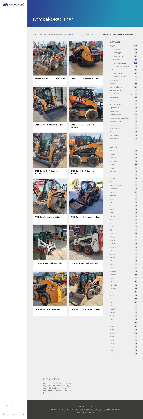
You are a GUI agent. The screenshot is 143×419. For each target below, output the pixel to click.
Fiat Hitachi (123, 247)
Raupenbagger (125, 56)
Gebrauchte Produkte (44, 34)
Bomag (123, 333)
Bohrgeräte (123, 132)
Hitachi (123, 151)
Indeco (123, 278)
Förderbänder (123, 97)
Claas (123, 319)
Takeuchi (123, 158)
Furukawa (123, 271)
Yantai (123, 281)
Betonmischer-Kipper (123, 104)
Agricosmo (123, 189)
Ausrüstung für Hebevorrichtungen (123, 94)
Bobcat (123, 347)
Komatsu (123, 244)
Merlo (123, 326)
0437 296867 (75, 409)
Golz (123, 206)
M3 (123, 261)
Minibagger (125, 49)
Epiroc (123, 268)
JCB (123, 230)
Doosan (123, 340)
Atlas (123, 226)
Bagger (123, 46)
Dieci (123, 220)
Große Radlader (125, 73)
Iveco (123, 306)
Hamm (123, 330)
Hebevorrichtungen (123, 87)
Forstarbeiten (123, 111)
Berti (123, 175)
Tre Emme (123, 178)
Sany (123, 354)
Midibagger (125, 52)
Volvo (123, 250)
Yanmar (123, 192)
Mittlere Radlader (125, 77)
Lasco (123, 213)
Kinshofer (123, 288)
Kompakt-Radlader (125, 63)
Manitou (123, 323)
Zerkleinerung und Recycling (123, 118)
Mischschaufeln (123, 125)
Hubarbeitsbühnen (123, 90)
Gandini (123, 254)
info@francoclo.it (97, 409)
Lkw (123, 101)
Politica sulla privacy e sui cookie (85, 412)
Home (34, 34)
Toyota (123, 316)
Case (123, 233)
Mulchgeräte (123, 135)
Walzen (123, 83)
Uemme (123, 257)
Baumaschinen (123, 139)
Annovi (123, 199)
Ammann (123, 240)
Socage (123, 312)
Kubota (123, 154)
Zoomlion (123, 164)
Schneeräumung (123, 128)
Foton (123, 168)
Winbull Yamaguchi (123, 185)
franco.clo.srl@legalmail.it (113, 409)
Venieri (123, 343)
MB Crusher (123, 285)
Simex (123, 295)
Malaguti (123, 209)
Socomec (123, 275)
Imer (123, 350)
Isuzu (123, 302)
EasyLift (123, 309)
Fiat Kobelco (123, 161)
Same (123, 223)
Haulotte (123, 195)
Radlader (123, 70)
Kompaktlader (56, 34)
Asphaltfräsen (123, 108)
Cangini (123, 292)
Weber (123, 337)
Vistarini (123, 216)
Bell (123, 182)
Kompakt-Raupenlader (125, 66)
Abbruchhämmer (123, 114)
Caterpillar (123, 237)
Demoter (123, 171)
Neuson (123, 264)
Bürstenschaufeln (123, 121)
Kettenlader (123, 80)
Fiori (123, 299)
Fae (123, 202)
